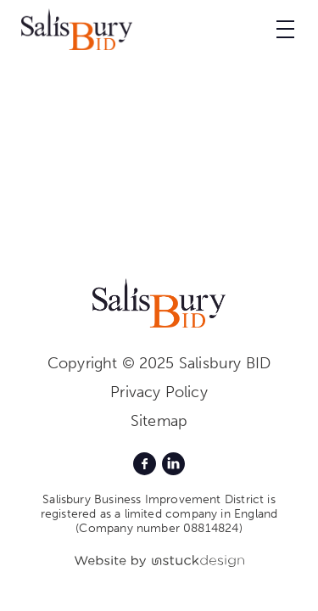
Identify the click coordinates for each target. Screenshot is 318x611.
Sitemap (159, 421)
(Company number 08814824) (159, 528)
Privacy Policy (159, 392)
